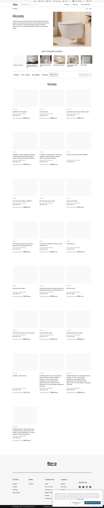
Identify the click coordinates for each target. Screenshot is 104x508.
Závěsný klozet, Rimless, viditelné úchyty (78, 111)
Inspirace (75, 4)
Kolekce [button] (16, 75)
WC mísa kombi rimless (46, 333)
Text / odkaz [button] (25, 75)
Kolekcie (15, 484)
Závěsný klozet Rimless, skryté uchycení (24, 333)
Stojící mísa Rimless (72, 201)
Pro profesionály (85, 4)
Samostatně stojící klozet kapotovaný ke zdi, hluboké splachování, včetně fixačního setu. (52, 289)
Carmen (42, 330)
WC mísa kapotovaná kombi (47, 201)
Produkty (66, 4)
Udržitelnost (48, 489)
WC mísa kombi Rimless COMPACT (22, 201)
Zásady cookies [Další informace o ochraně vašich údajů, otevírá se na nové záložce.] (80, 501)
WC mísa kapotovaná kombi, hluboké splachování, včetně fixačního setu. (23, 244)
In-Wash (15, 486)
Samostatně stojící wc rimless (75, 333)
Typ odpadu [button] (36, 75)
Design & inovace (49, 492)
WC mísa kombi (44, 111)
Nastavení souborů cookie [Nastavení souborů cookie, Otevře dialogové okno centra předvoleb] (76, 506)
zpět (90, 8)
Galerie (63, 489)
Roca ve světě (49, 486)
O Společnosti (49, 479)
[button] (22, 4)
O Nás (46, 484)
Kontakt (31, 484)
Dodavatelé (48, 498)
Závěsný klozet (71, 243)
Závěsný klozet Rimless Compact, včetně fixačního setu (51, 244)
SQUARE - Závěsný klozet (20, 375)
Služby (31, 479)
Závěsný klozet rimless (19, 288)
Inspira (14, 152)
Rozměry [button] (45, 75)
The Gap (15, 109)
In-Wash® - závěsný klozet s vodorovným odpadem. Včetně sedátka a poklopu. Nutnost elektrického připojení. (51, 156)
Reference (64, 486)
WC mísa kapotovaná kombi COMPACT (77, 154)
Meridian (69, 285)
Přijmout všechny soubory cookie (92, 505)
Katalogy (15, 489)
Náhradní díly (16, 492)
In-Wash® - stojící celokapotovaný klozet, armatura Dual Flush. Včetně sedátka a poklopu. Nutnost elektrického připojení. (24, 156)
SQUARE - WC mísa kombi (20, 111)
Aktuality (47, 495)
